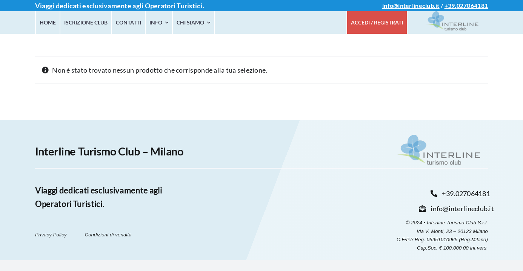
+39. (451, 5)
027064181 (472, 5)
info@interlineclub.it (411, 5)
